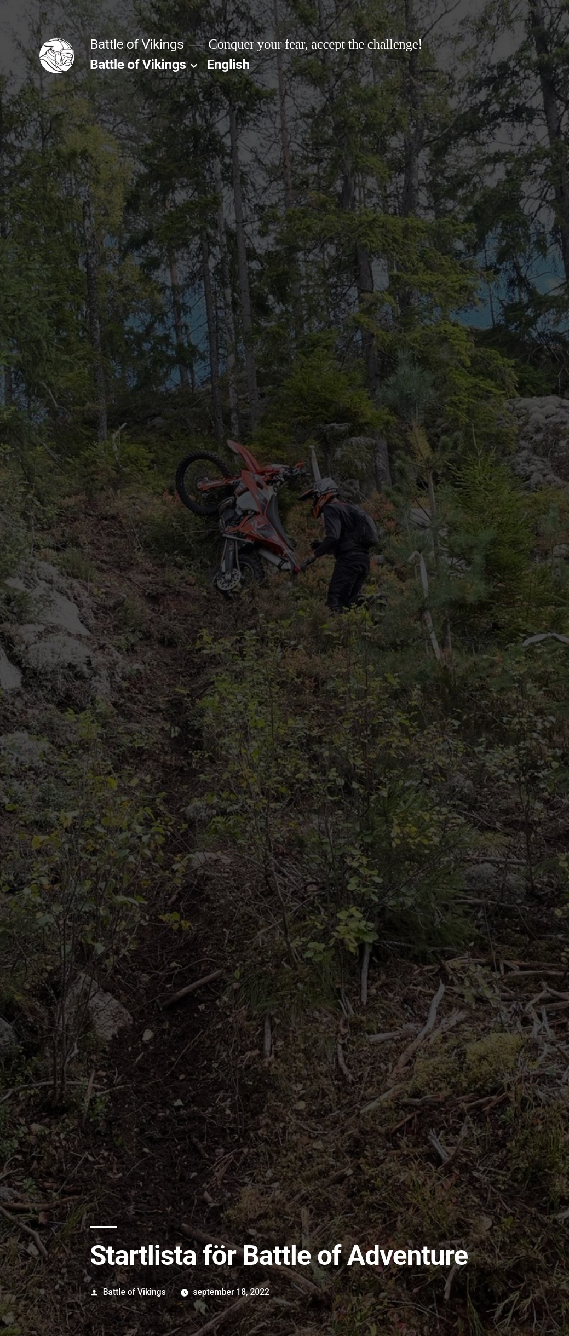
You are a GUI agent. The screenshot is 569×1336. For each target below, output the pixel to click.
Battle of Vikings (136, 44)
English (227, 64)
